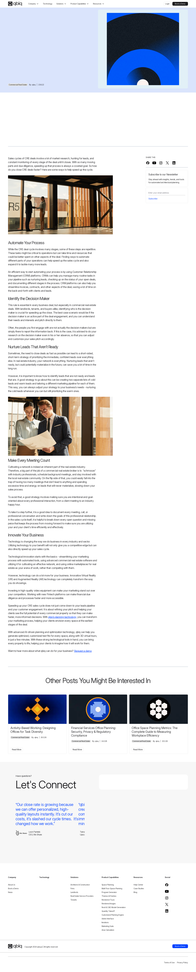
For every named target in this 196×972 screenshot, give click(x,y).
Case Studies (139, 888)
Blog (135, 892)
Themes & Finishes (109, 896)
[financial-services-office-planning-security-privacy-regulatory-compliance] (98, 709)
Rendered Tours (108, 900)
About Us (11, 885)
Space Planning (108, 885)
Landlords (74, 892)
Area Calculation (108, 930)
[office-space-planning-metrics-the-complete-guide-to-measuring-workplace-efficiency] (158, 709)
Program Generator (109, 892)
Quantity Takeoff (108, 911)
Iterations (105, 922)
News (10, 892)
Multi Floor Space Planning (112, 888)
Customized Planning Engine (113, 915)
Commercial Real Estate (18, 85)
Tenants (73, 900)
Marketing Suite (108, 926)
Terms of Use (169, 962)
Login (167, 4)
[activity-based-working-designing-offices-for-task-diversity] (37, 709)
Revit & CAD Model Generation (114, 907)
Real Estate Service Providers (81, 896)
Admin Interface (108, 919)
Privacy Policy (182, 962)
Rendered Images (109, 903)
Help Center (138, 885)
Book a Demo (180, 4)
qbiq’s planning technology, (62, 616)
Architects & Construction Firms (80, 887)
